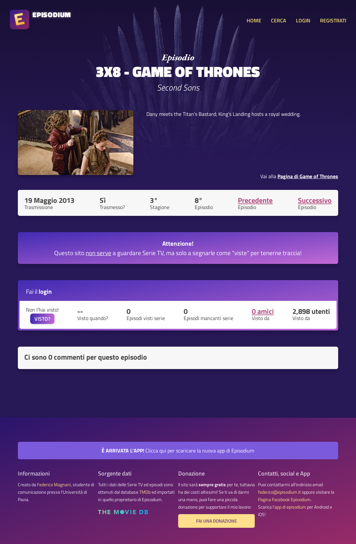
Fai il (39, 291)
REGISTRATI (333, 20)
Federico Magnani (54, 484)
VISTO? (42, 319)
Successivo (315, 200)
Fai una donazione (216, 521)
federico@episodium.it (279, 492)
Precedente (255, 200)
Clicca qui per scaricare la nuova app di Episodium (178, 450)
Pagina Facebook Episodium (284, 499)
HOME (254, 20)
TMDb (145, 492)
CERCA (278, 20)
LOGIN (303, 20)
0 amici (263, 311)
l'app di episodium (289, 507)
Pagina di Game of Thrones (307, 176)
